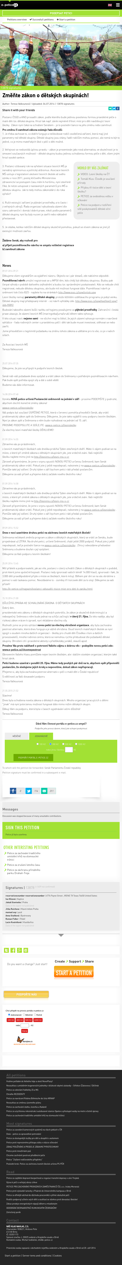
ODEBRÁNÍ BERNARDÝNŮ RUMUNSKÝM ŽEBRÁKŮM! (31, 1208)
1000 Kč (80, 744)
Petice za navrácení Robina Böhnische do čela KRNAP (30, 1098)
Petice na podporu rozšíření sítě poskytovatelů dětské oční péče (94, 208)
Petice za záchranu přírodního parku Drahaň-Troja (23, 871)
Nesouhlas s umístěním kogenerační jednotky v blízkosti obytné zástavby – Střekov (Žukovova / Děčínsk (52, 1085)
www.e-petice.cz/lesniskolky (17, 407)
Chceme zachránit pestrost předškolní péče (25, 1155)
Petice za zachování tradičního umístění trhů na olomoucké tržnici (23, 856)
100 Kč (41, 744)
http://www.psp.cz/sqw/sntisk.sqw (77, 292)
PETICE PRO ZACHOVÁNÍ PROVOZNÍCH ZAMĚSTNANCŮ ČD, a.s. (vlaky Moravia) (42, 1186)
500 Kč (66, 744)
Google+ (19, 950)
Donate (26, 995)
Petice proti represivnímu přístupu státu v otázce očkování (32, 1142)
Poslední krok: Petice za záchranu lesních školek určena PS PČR (35, 1163)
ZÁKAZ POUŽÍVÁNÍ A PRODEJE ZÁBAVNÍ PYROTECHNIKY (32, 1146)
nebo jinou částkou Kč (61, 749)
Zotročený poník (13, 1212)
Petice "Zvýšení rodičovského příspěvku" (24, 1159)
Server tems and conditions (37, 1255)
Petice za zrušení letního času (23, 864)
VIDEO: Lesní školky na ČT (95, 174)
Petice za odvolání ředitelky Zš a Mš (22, 1089)
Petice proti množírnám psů (18, 1151)
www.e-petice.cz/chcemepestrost (21, 649)
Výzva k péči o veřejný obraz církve (21, 1182)
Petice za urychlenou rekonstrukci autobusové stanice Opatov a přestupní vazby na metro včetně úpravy (52, 1111)
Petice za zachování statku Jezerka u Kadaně (26, 1106)
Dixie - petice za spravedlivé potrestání (23, 1134)
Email (110, 108)
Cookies (57, 1255)
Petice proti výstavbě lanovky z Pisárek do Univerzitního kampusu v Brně (38, 1190)
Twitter (114, 108)
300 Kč (54, 744)
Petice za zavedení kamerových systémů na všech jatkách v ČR (34, 1129)
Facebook (117, 108)
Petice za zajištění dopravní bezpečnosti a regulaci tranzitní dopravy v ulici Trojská (42, 1178)
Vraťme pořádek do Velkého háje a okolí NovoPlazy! (29, 1081)
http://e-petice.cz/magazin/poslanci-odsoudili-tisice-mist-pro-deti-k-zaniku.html (47, 588)
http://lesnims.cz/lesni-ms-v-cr (51, 456)
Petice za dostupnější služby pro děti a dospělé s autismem (32, 1138)
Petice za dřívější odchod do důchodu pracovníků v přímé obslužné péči (37, 1195)
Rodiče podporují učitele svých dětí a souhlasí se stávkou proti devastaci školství (42, 1199)
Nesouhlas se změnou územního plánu (23, 1102)
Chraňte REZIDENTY (15, 1094)
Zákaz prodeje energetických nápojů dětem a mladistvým (31, 1203)
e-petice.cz (9, 5)
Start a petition (67, 19)
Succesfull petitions (43, 19)
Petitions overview (17, 19)
